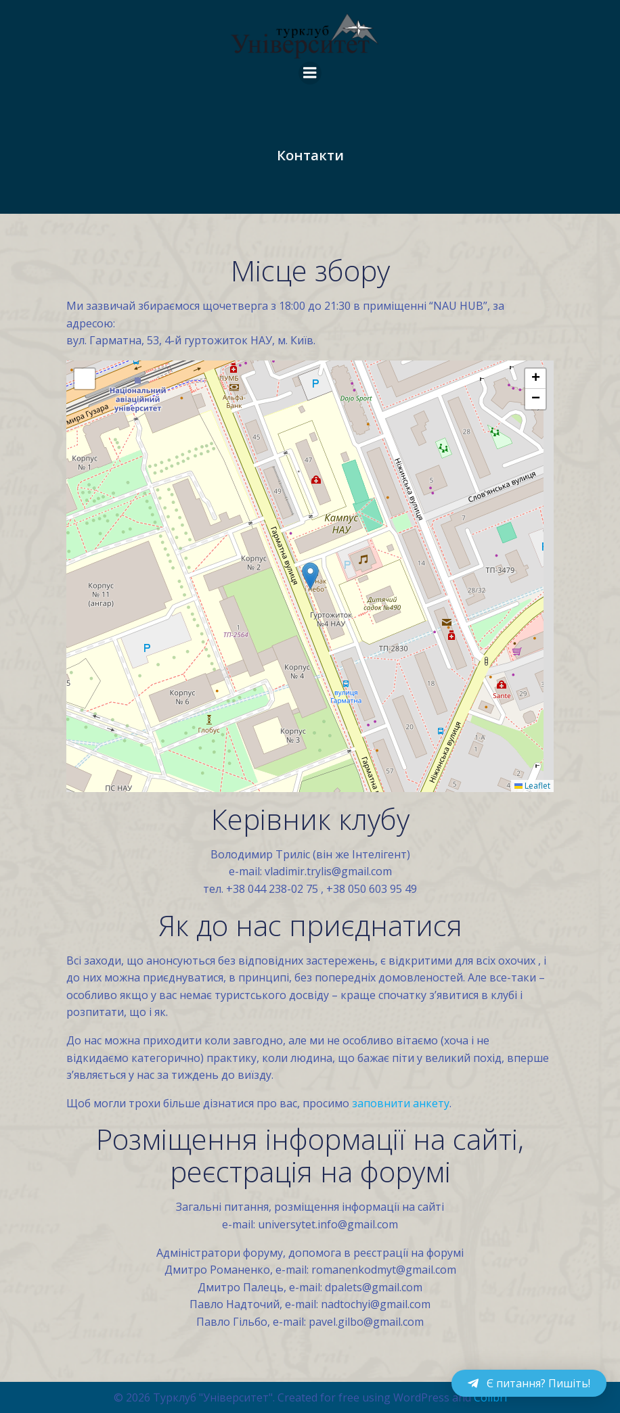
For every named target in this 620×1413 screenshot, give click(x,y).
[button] (310, 576)
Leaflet (532, 785)
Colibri (490, 1396)
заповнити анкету (400, 1103)
